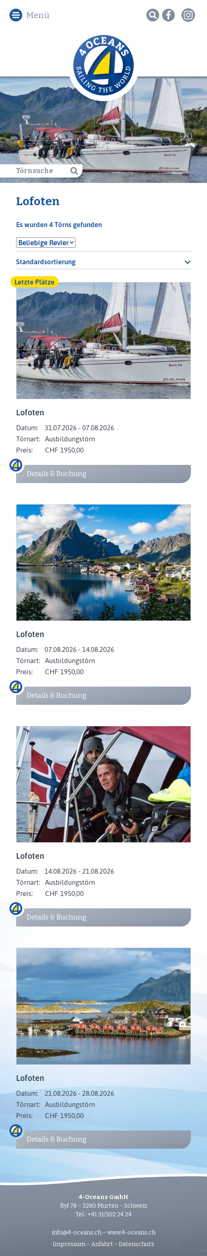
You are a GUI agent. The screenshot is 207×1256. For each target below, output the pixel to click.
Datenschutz (136, 1244)
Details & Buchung (56, 473)
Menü (37, 15)
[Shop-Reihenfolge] (103, 262)
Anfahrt (102, 1244)
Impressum (69, 1244)
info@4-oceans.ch (76, 1232)
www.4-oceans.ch (131, 1232)
